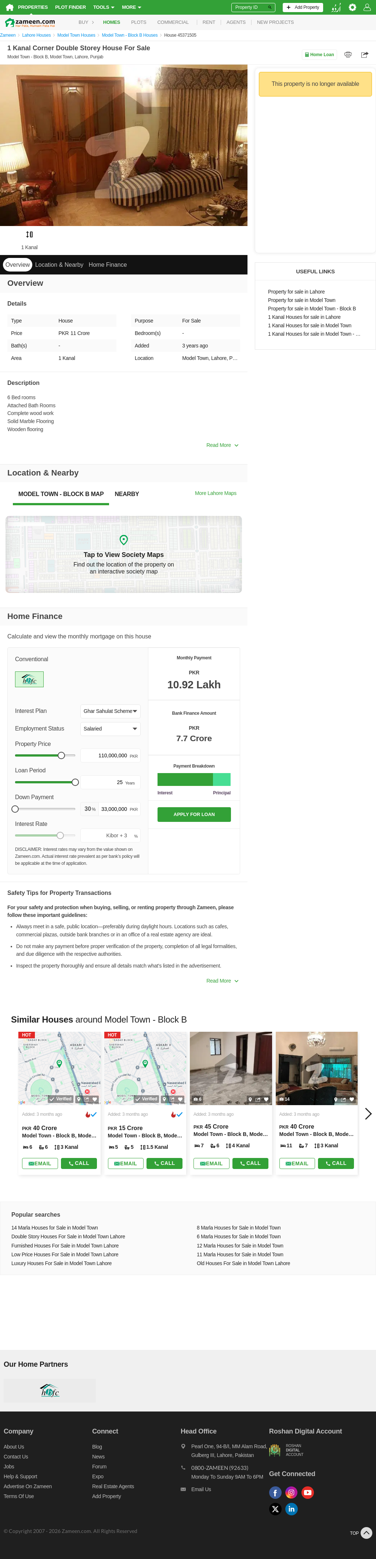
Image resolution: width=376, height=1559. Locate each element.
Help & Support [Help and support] (20, 1476)
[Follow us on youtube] (309, 1499)
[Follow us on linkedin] (293, 1515)
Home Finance (108, 265)
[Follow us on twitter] (277, 1515)
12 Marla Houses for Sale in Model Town (240, 1246)
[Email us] (225, 1491)
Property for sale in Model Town (301, 300)
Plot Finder (70, 7)
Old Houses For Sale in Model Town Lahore (243, 1263)
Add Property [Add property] (106, 1496)
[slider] (61, 755)
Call (78, 1163)
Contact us (16, 1457)
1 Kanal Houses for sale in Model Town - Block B (315, 334)
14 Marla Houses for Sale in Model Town (54, 1228)
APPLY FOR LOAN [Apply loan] (194, 814)
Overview (18, 265)
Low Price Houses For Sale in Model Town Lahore (64, 1254)
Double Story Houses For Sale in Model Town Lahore (68, 1236)
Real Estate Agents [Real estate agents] (113, 1486)
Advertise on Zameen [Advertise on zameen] (28, 1486)
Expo (98, 1476)
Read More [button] (222, 445)
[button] (110, 711)
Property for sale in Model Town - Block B (312, 309)
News (98, 1457)
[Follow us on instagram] (293, 1499)
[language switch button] (335, 7)
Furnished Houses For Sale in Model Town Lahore (65, 1246)
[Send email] (40, 1163)
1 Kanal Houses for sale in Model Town (309, 325)
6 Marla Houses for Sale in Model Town (239, 1236)
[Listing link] (59, 1103)
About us (14, 1447)
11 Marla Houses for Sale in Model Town (240, 1254)
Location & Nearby (59, 265)
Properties (33, 7)
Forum (99, 1466)
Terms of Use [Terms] (19, 1496)
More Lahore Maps (215, 493)
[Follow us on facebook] (277, 1499)
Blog (97, 1447)
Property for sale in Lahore (296, 292)
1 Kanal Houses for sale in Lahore (304, 317)
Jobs (9, 1466)
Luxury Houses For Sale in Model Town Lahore (61, 1263)
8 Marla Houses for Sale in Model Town (239, 1228)
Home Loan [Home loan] (319, 54)
